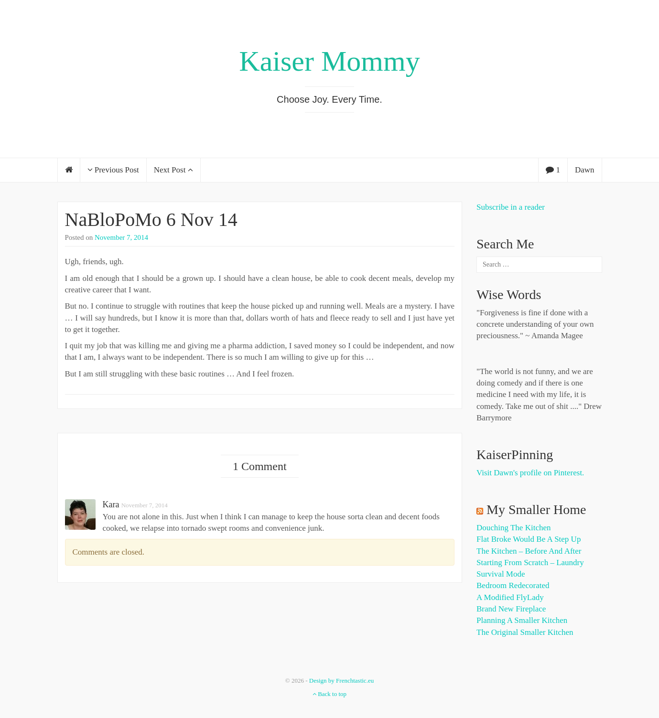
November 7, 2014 (121, 237)
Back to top (329, 693)
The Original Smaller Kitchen (524, 632)
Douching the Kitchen (513, 527)
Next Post (173, 169)
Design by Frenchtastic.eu (341, 680)
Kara (111, 504)
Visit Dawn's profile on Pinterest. (530, 472)
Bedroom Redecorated (512, 585)
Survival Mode (500, 574)
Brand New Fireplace (511, 608)
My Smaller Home (536, 509)
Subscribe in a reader (510, 207)
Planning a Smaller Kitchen (521, 620)
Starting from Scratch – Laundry (530, 562)
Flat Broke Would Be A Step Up (528, 539)
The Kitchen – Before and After (529, 551)
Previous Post (113, 169)
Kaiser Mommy (329, 61)
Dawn (584, 169)
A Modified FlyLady (510, 597)
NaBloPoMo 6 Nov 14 (151, 219)
